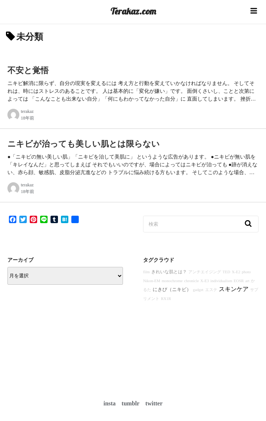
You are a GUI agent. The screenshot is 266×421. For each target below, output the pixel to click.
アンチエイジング (204, 272)
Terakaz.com (133, 11)
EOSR (239, 281)
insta (109, 403)
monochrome (172, 281)
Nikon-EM (151, 281)
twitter (153, 403)
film (146, 272)
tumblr (130, 403)
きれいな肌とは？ (169, 271)
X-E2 (236, 272)
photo (246, 272)
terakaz (27, 111)
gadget (198, 290)
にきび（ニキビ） (172, 289)
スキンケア (234, 289)
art (247, 281)
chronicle (191, 281)
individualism (221, 281)
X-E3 (204, 281)
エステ (211, 290)
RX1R (166, 299)
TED (226, 272)
